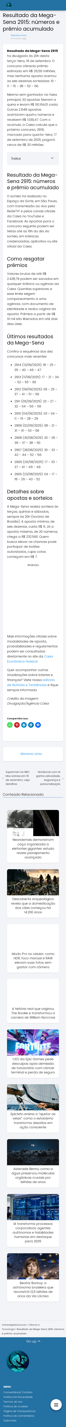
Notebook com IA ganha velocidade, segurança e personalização (48, 778)
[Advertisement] (33, 600)
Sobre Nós (10, 1420)
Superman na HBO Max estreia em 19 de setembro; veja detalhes (18, 778)
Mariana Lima (18, 35)
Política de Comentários (19, 1416)
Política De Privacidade (18, 1397)
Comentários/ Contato (18, 1392)
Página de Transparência (19, 1411)
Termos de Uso (13, 1401)
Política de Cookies (16, 1406)
